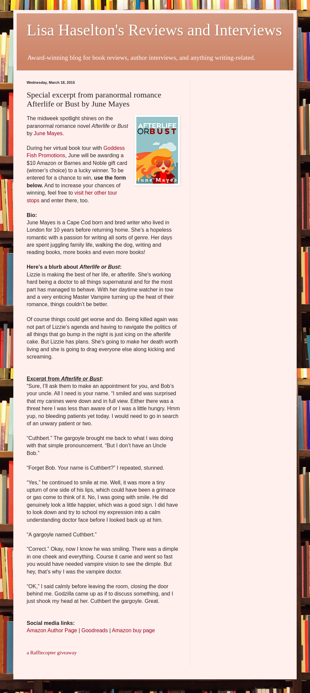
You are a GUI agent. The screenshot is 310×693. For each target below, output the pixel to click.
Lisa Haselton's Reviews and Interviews (154, 30)
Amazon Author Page (52, 630)
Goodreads (94, 630)
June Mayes (48, 133)
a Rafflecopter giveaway (52, 652)
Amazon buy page (133, 630)
